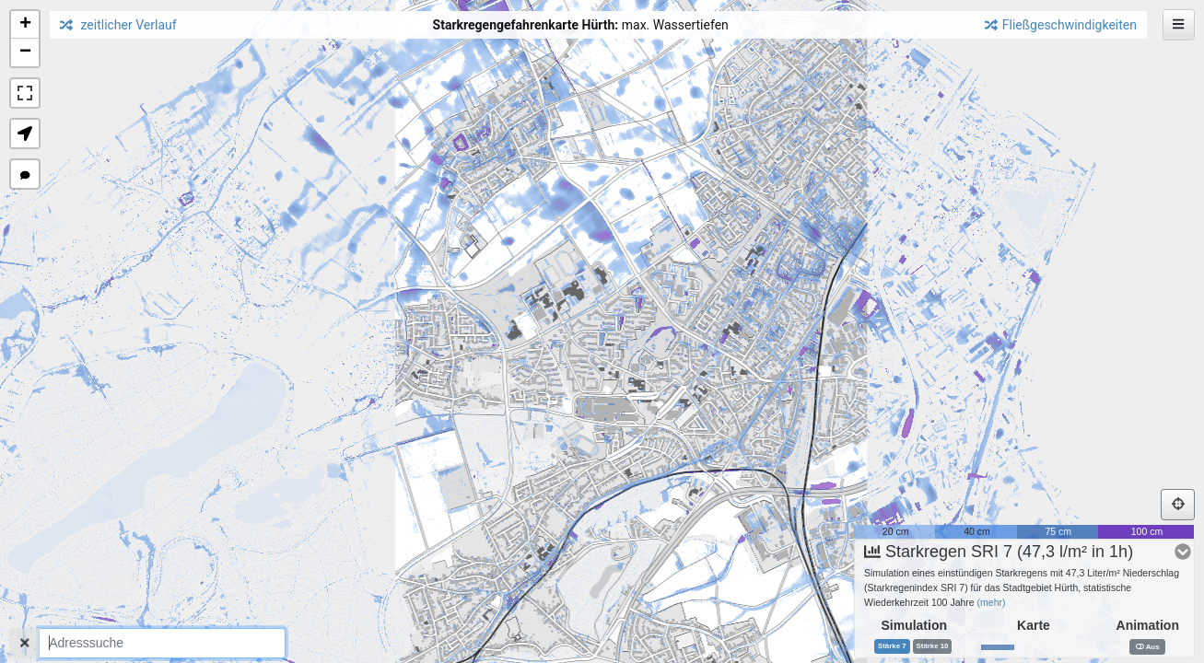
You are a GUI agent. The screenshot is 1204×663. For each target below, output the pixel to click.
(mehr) (991, 594)
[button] (25, 25)
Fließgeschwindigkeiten (1061, 24)
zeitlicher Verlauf (118, 24)
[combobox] (162, 643)
